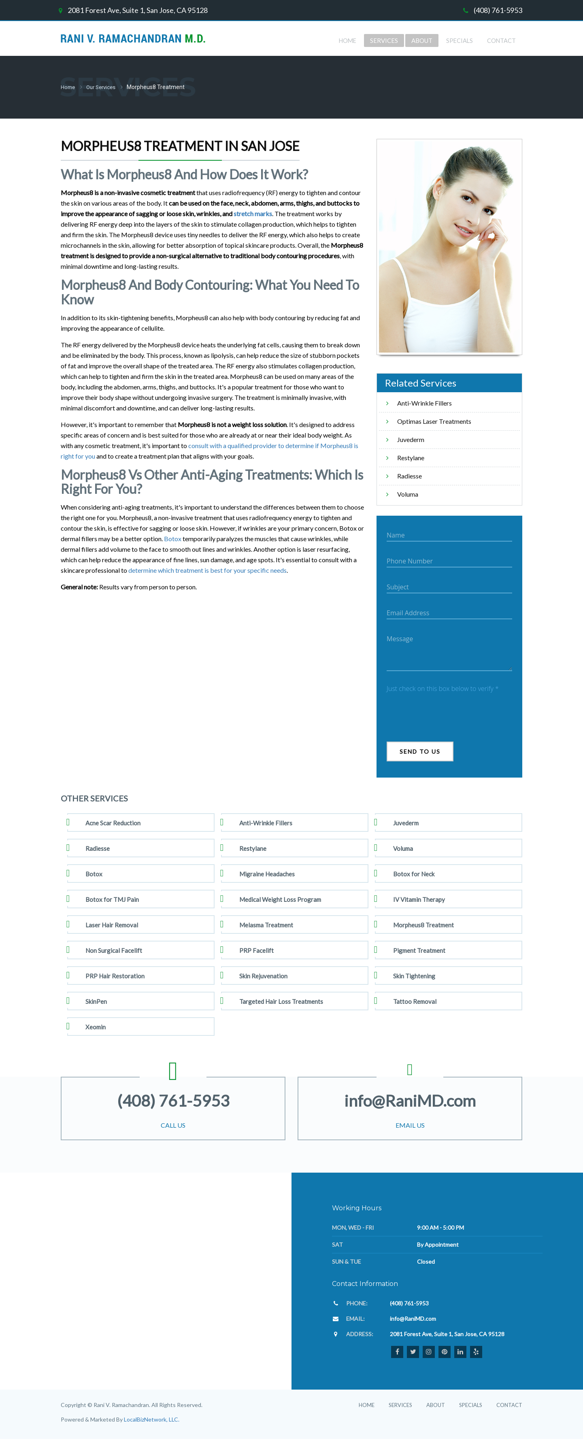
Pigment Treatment (419, 949)
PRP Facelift (256, 949)
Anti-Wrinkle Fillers (424, 402)
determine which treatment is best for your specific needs (207, 569)
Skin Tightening (414, 975)
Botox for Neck (413, 873)
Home (344, 40)
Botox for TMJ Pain (112, 898)
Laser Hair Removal (111, 924)
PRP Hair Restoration (115, 975)
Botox (172, 538)
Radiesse (409, 475)
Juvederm (410, 438)
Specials (458, 40)
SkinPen (96, 1000)
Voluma (407, 493)
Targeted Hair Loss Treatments (281, 1000)
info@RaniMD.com (410, 1098)
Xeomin (95, 1026)
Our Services (103, 86)
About (435, 1404)
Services (381, 40)
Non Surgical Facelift (113, 949)
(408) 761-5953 (498, 10)
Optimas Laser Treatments (434, 420)
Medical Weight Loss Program (280, 898)
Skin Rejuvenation (263, 975)
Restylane (410, 457)
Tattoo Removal (414, 1000)
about (420, 40)
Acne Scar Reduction (112, 822)
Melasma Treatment (266, 924)
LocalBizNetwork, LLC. (151, 1418)
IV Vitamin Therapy (419, 898)
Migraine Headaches (267, 873)
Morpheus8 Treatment (423, 924)
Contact (501, 40)
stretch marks (253, 213)
